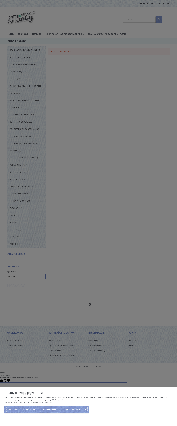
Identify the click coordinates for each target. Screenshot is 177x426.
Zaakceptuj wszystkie (75, 409)
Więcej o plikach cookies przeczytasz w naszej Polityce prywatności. (28, 402)
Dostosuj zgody (50, 409)
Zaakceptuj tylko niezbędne (22, 409)
